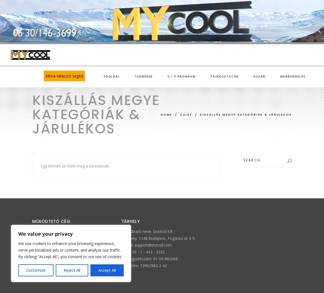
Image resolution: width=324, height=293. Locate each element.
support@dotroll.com (153, 245)
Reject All (72, 270)
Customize (36, 270)
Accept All (107, 270)
